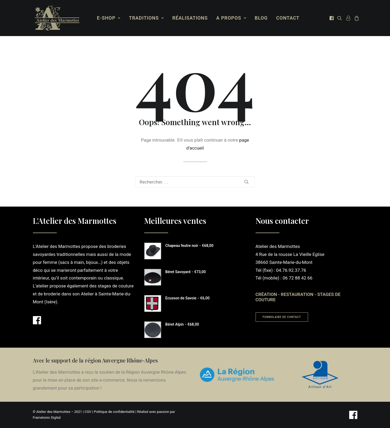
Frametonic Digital (47, 418)
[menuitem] (107, 18)
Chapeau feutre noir (189, 245)
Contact (287, 18)
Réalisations (189, 18)
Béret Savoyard (185, 272)
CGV (88, 412)
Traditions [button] (145, 18)
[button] (331, 18)
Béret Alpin (182, 324)
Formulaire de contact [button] (282, 317)
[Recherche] (195, 181)
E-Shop (108, 18)
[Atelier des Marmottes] (56, 18)
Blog (260, 18)
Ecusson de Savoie (187, 298)
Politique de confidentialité (114, 412)
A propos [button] (230, 18)
